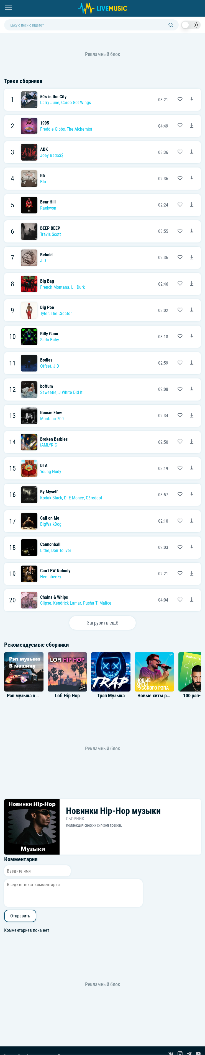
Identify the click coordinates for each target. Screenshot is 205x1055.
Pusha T (90, 603)
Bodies (46, 360)
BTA (44, 465)
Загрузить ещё (102, 623)
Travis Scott (50, 234)
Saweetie (48, 392)
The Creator (61, 313)
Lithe (44, 550)
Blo (43, 181)
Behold (46, 254)
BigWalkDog (51, 524)
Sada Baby (49, 339)
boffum (46, 386)
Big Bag (47, 281)
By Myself (49, 491)
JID (43, 260)
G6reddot (94, 498)
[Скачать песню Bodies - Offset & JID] (191, 363)
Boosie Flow (51, 412)
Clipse (45, 603)
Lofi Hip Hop (67, 695)
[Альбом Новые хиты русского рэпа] (154, 672)
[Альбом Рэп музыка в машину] (23, 672)
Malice (105, 603)
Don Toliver (61, 550)
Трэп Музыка (111, 695)
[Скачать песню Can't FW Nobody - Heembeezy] (191, 574)
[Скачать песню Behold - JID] (191, 257)
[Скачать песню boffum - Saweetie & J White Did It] (191, 389)
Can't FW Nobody (55, 570)
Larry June (49, 102)
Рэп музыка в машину (30, 695)
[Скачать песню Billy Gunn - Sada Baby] (191, 336)
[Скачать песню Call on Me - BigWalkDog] (191, 521)
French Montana (54, 287)
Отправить (20, 916)
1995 (44, 123)
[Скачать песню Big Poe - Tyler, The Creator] (191, 310)
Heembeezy (50, 576)
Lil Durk (78, 287)
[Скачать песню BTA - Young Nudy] (191, 468)
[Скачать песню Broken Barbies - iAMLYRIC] (191, 442)
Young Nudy (50, 471)
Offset (45, 366)
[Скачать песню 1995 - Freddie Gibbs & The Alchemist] (191, 126)
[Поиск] (170, 25)
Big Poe (47, 307)
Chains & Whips (54, 597)
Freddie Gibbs (52, 129)
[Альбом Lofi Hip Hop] (67, 672)
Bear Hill (48, 202)
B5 (42, 175)
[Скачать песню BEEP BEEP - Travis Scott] (191, 231)
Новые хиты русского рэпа (165, 695)
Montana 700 (52, 418)
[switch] (191, 24)
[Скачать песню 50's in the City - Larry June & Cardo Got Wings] (191, 99)
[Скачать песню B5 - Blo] (191, 178)
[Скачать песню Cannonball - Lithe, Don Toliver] (191, 547)
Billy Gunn (49, 333)
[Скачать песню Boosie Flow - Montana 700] (191, 416)
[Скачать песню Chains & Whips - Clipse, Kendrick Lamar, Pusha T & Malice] (191, 600)
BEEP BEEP (50, 228)
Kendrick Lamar (67, 603)
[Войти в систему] (203, 2)
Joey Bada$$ (51, 155)
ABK (44, 149)
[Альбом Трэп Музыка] (110, 672)
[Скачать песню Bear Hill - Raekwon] (191, 205)
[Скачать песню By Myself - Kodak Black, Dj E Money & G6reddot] (191, 494)
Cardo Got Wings (76, 102)
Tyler (44, 313)
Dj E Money (74, 498)
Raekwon (48, 208)
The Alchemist (79, 129)
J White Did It (70, 392)
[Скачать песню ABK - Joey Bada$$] (191, 152)
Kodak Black (51, 498)
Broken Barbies (54, 439)
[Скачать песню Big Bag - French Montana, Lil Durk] (191, 284)
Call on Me (49, 518)
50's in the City (53, 96)
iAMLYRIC (48, 445)
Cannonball (50, 544)
